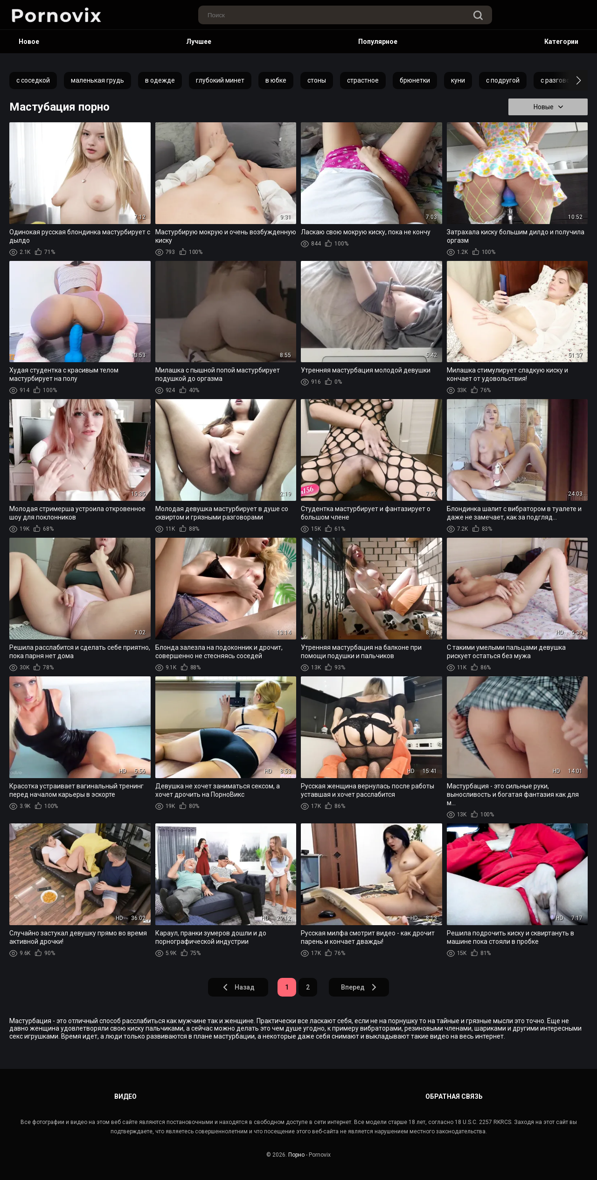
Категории (561, 41)
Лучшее (198, 41)
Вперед (359, 987)
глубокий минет (220, 80)
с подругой (503, 80)
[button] (570, 80)
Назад (238, 987)
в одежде (160, 80)
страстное (363, 80)
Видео (125, 1096)
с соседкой (33, 80)
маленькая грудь (97, 80)
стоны (316, 80)
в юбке (275, 80)
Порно (296, 1155)
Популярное (377, 41)
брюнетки (415, 80)
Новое (29, 41)
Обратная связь (454, 1096)
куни (458, 80)
